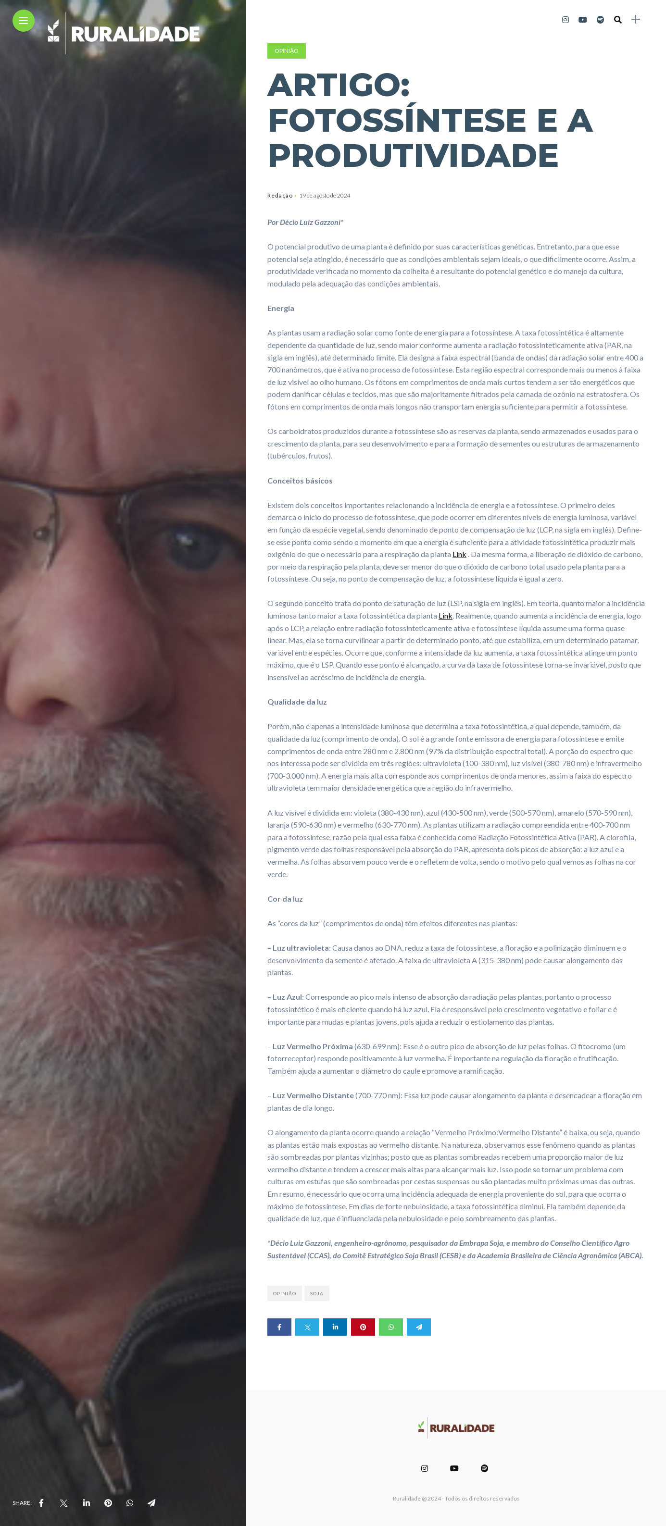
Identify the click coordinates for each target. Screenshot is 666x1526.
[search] (618, 19)
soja (317, 1293)
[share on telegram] (151, 1503)
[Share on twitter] (307, 1327)
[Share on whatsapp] (391, 1327)
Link (459, 553)
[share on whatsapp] (129, 1503)
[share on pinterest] (108, 1503)
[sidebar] (635, 19)
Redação (280, 195)
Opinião (287, 50)
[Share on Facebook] (279, 1327)
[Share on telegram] (419, 1327)
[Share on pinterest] (363, 1327)
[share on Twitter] (63, 1503)
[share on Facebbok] (41, 1503)
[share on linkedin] (86, 1503)
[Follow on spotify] (600, 19)
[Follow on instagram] (565, 19)
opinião (284, 1293)
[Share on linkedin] (335, 1327)
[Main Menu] (23, 21)
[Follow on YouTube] (582, 19)
